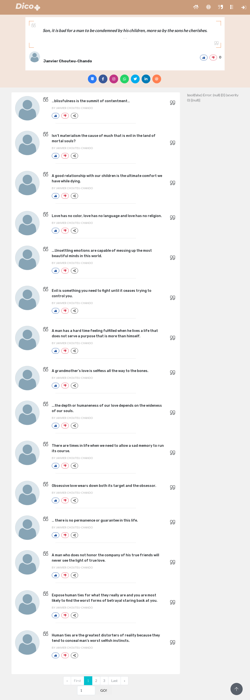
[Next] (124, 680)
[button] (195, 7)
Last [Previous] (114, 680)
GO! (103, 690)
